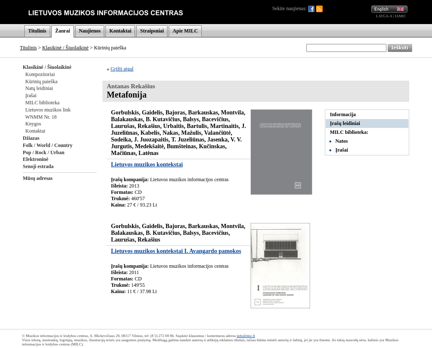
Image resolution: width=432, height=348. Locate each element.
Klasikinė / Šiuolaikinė (65, 48)
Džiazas (31, 138)
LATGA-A (384, 16)
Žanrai (62, 31)
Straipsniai (152, 31)
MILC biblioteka (42, 103)
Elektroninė (35, 159)
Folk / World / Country (48, 145)
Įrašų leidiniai (345, 123)
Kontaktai (120, 31)
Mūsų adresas (38, 178)
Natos (341, 141)
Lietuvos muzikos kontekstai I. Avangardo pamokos (176, 251)
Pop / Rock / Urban (44, 152)
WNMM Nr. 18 (41, 117)
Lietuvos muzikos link (47, 110)
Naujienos (89, 31)
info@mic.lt (246, 336)
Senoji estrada (38, 166)
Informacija (343, 114)
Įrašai (31, 95)
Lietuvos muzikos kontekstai (147, 164)
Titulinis (37, 31)
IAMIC (400, 16)
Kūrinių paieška (41, 81)
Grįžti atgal (122, 69)
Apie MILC (185, 31)
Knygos (33, 124)
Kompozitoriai (40, 74)
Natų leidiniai (39, 88)
